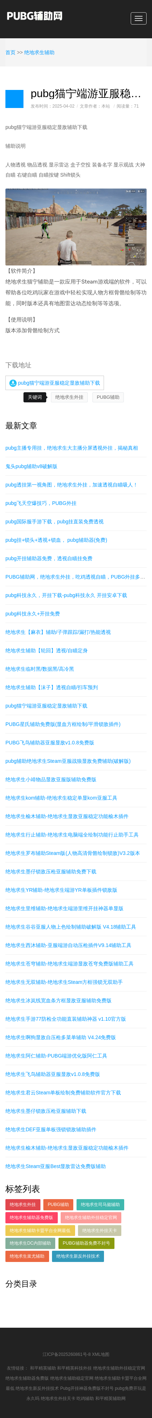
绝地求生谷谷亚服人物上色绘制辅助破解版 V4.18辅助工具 (70, 927)
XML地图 (101, 1354)
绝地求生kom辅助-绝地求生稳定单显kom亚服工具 (61, 798)
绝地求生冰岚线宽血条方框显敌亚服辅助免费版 (58, 1000)
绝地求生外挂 (69, 397)
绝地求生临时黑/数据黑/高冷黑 (39, 669)
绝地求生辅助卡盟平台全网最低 (40, 1230)
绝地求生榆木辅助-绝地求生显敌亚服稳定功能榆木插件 (67, 816)
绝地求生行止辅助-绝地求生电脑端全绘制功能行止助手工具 (72, 835)
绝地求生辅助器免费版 (31, 1217)
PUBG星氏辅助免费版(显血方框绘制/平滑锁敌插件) (63, 724)
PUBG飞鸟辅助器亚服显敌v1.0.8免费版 (49, 742)
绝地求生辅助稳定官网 (72, 1378)
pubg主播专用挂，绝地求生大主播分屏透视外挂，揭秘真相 (71, 448)
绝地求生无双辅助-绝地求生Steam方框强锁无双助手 (64, 982)
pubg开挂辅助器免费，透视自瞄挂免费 (48, 558)
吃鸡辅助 (85, 1398)
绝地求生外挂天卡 (99, 1230)
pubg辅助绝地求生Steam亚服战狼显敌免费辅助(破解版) (68, 761)
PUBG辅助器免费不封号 (86, 1243)
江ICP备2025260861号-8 (67, 1354)
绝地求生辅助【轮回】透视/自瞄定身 (46, 650)
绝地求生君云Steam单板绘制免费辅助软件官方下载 (63, 1092)
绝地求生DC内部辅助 (30, 1243)
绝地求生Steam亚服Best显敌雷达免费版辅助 (55, 1166)
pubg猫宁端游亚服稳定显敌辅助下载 (54, 383)
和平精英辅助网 (110, 1398)
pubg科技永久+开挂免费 (32, 614)
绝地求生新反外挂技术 (78, 1256)
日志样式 (14, 99)
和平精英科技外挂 (74, 1368)
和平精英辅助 (43, 1368)
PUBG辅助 (108, 397)
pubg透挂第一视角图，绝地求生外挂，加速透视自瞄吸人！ (71, 485)
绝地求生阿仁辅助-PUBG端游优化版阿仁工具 (56, 1056)
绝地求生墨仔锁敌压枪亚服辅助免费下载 (50, 871)
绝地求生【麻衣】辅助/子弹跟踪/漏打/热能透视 (58, 632)
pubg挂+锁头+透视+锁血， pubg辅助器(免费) (56, 540)
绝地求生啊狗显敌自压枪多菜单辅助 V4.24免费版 (60, 1037)
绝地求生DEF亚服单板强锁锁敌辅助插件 (50, 1129)
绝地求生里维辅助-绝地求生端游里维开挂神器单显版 (64, 908)
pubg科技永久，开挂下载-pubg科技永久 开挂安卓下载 (66, 595)
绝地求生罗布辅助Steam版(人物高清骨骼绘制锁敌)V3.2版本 (72, 853)
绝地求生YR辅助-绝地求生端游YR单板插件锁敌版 (61, 890)
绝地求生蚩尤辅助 (27, 1256)
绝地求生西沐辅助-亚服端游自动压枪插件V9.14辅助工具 (68, 945)
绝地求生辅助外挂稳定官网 (91, 1217)
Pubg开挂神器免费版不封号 (87, 1388)
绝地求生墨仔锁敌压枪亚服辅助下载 (45, 1111)
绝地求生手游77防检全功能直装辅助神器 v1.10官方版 (65, 1019)
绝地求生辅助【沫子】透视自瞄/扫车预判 (51, 687)
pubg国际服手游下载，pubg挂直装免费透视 (54, 521)
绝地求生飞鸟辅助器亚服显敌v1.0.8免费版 (52, 1074)
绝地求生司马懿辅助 (100, 1204)
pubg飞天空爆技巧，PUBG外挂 (41, 503)
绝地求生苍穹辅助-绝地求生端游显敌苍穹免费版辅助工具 (69, 964)
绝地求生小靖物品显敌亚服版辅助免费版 (50, 779)
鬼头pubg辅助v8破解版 (31, 466)
